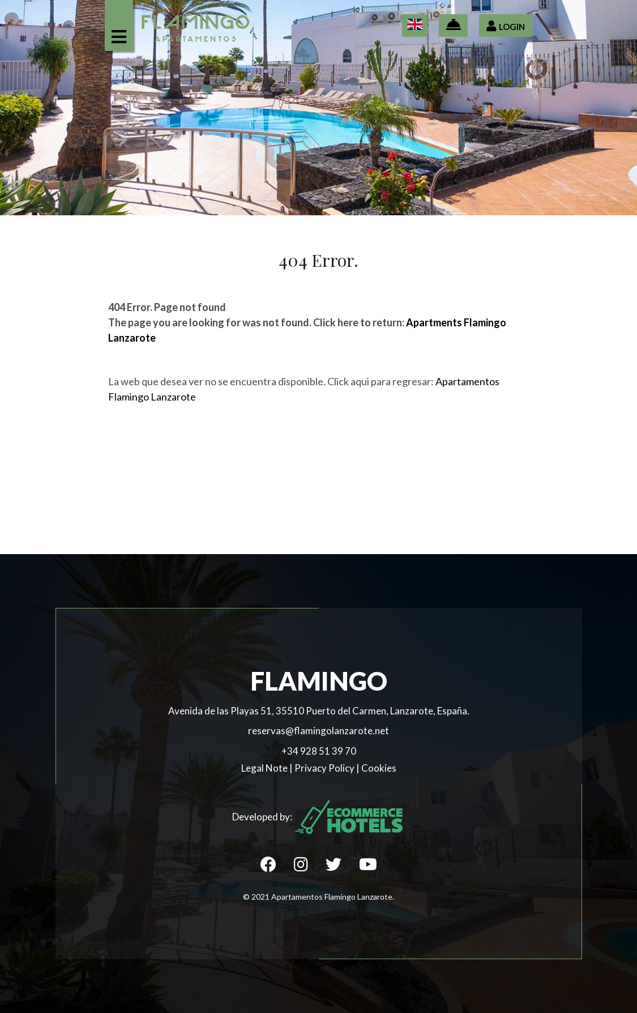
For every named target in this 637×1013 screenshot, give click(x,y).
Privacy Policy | (327, 768)
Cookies (378, 768)
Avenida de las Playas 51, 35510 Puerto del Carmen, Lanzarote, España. (318, 711)
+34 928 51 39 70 (318, 751)
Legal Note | (267, 768)
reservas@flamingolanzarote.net (318, 731)
